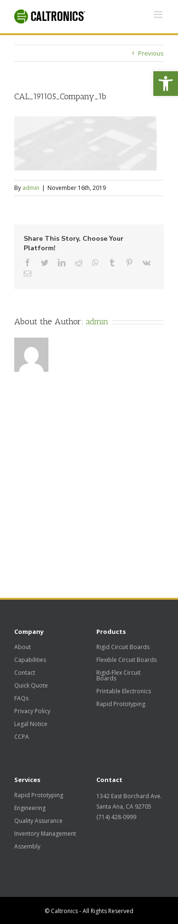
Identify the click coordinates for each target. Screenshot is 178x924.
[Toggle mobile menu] (159, 14)
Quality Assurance (38, 821)
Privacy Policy (32, 711)
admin (30, 188)
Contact (24, 673)
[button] (165, 83)
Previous (151, 53)
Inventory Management (45, 834)
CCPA (21, 737)
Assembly (27, 846)
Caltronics (64, 911)
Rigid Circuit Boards (123, 647)
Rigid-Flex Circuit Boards (118, 675)
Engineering (30, 808)
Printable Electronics (123, 691)
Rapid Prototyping (120, 704)
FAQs (21, 698)
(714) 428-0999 (116, 817)
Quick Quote (31, 685)
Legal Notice (30, 724)
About (22, 647)
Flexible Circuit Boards (126, 660)
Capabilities (30, 660)
